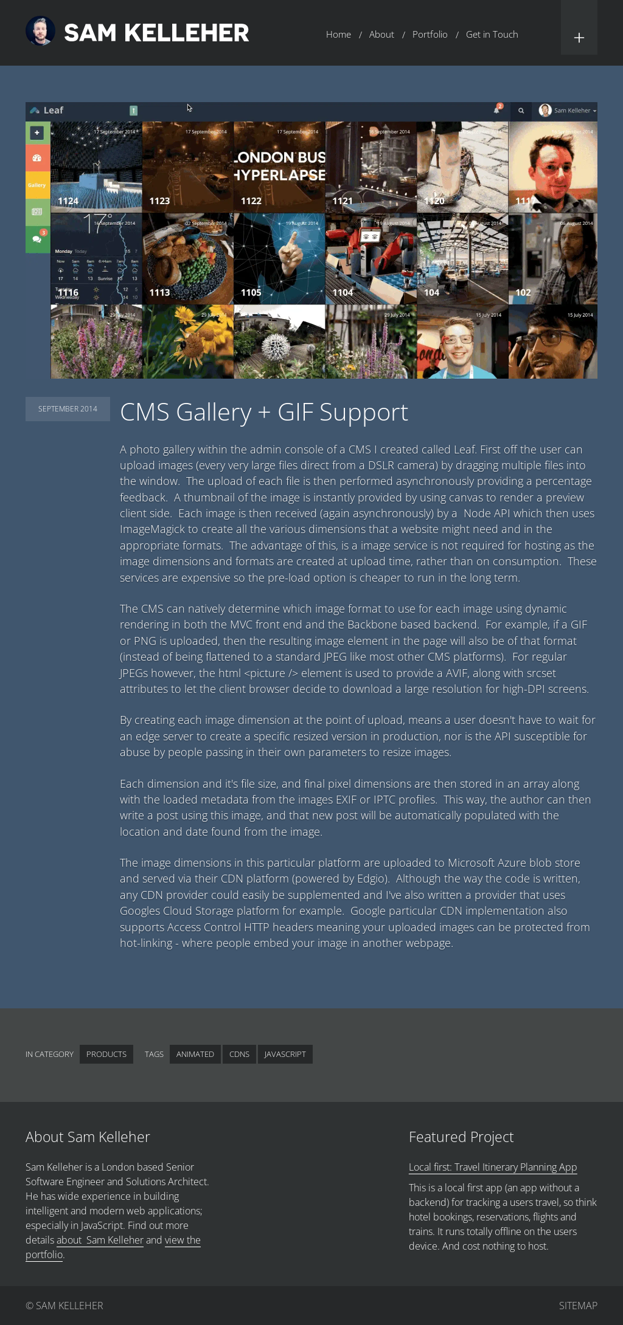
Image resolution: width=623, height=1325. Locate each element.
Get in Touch (492, 34)
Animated (195, 1053)
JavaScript (285, 1053)
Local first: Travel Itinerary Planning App (493, 1167)
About (381, 34)
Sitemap (578, 1305)
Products (106, 1053)
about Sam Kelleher (100, 1240)
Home (338, 34)
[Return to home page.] (137, 32)
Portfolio (430, 34)
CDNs (239, 1053)
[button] (579, 27)
